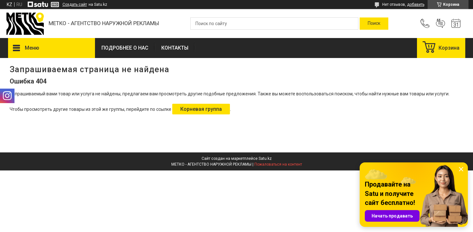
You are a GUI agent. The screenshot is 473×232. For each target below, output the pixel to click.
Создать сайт (74, 4)
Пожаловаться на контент (278, 164)
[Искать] (374, 23)
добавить (415, 4)
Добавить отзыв (440, 23)
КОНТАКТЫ (174, 48)
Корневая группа (201, 109)
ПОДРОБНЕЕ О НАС (124, 48)
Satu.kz (265, 158)
